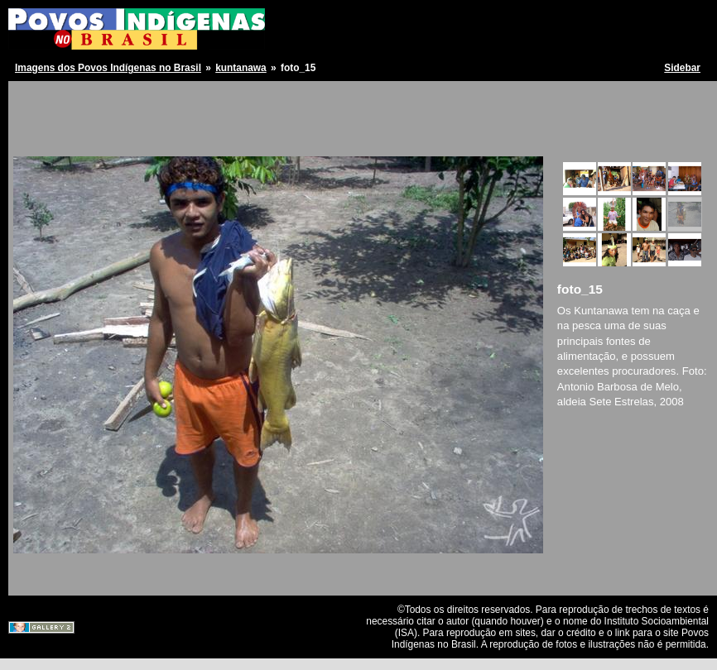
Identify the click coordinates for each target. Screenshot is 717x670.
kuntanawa (241, 68)
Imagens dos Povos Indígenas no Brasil (108, 68)
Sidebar (682, 68)
